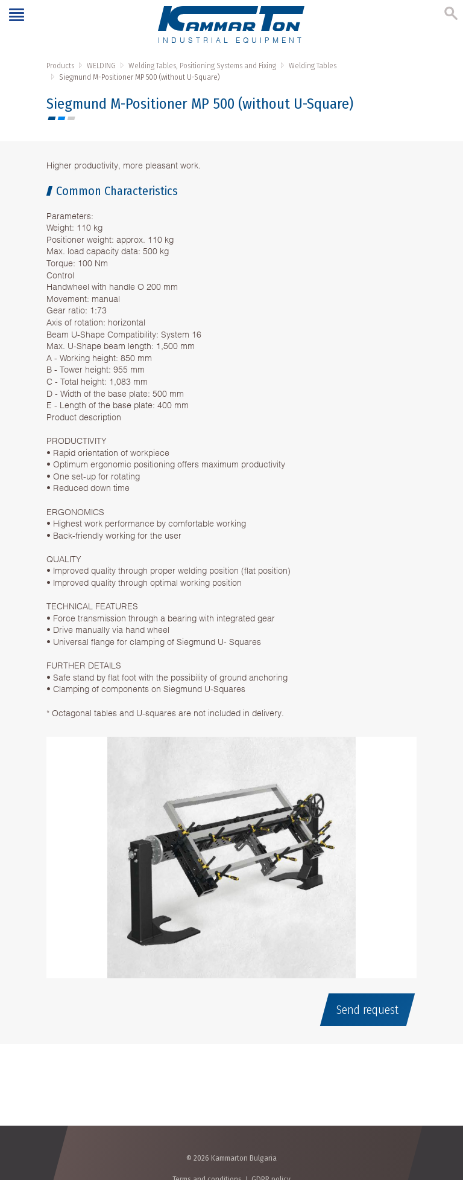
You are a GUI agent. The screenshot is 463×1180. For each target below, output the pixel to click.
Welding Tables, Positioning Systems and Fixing (202, 65)
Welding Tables (312, 65)
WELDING (101, 65)
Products (60, 65)
